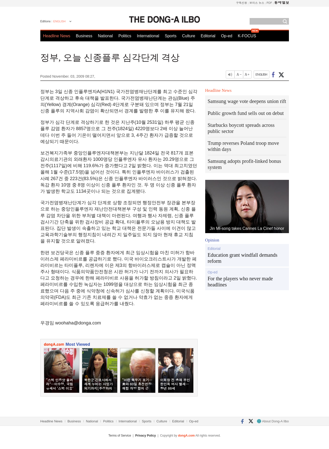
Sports (170, 36)
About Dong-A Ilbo (273, 421)
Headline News (57, 36)
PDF (269, 3)
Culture (188, 36)
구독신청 (241, 3)
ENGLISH (59, 21)
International (148, 36)
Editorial (208, 36)
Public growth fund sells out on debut (246, 113)
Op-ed (226, 36)
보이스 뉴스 (256, 3)
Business (84, 36)
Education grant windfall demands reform (243, 258)
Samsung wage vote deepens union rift (247, 101)
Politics (124, 36)
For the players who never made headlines (240, 281)
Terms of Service (119, 435)
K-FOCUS (247, 36)
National (105, 36)
